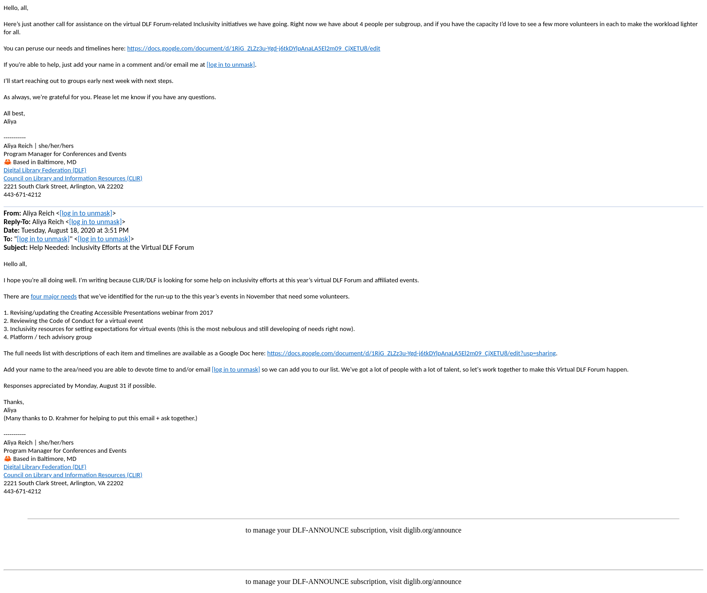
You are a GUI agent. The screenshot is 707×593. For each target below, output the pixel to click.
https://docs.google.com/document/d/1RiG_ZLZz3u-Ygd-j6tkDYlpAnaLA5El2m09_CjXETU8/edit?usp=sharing (411, 353)
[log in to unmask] (231, 64)
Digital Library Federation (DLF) (45, 170)
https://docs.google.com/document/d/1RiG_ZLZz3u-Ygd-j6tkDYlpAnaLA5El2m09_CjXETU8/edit (253, 48)
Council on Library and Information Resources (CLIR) (73, 178)
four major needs (54, 296)
